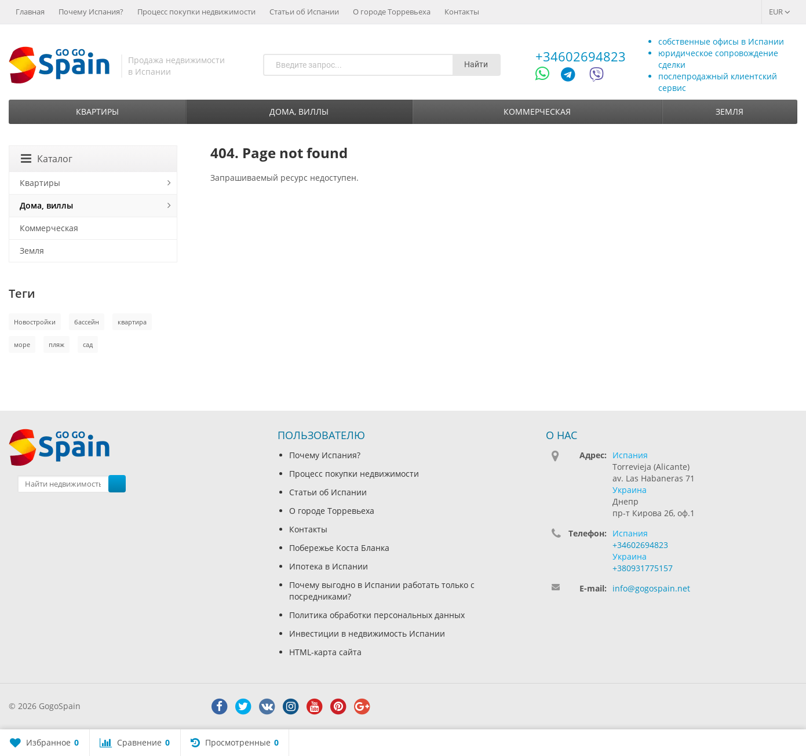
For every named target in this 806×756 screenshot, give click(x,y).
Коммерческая (537, 111)
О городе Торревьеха (392, 11)
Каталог (46, 158)
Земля (729, 111)
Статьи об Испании (304, 11)
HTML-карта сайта (325, 652)
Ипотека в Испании (328, 566)
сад (88, 344)
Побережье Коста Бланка (339, 547)
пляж (56, 344)
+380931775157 (642, 568)
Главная (30, 11)
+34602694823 (580, 56)
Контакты (461, 11)
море (22, 344)
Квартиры (97, 111)
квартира (132, 321)
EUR (779, 11)
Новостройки (35, 321)
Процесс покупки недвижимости (196, 11)
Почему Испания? (91, 11)
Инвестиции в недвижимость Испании (367, 633)
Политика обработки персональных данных (377, 614)
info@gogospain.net (651, 588)
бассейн (86, 321)
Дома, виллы (299, 111)
